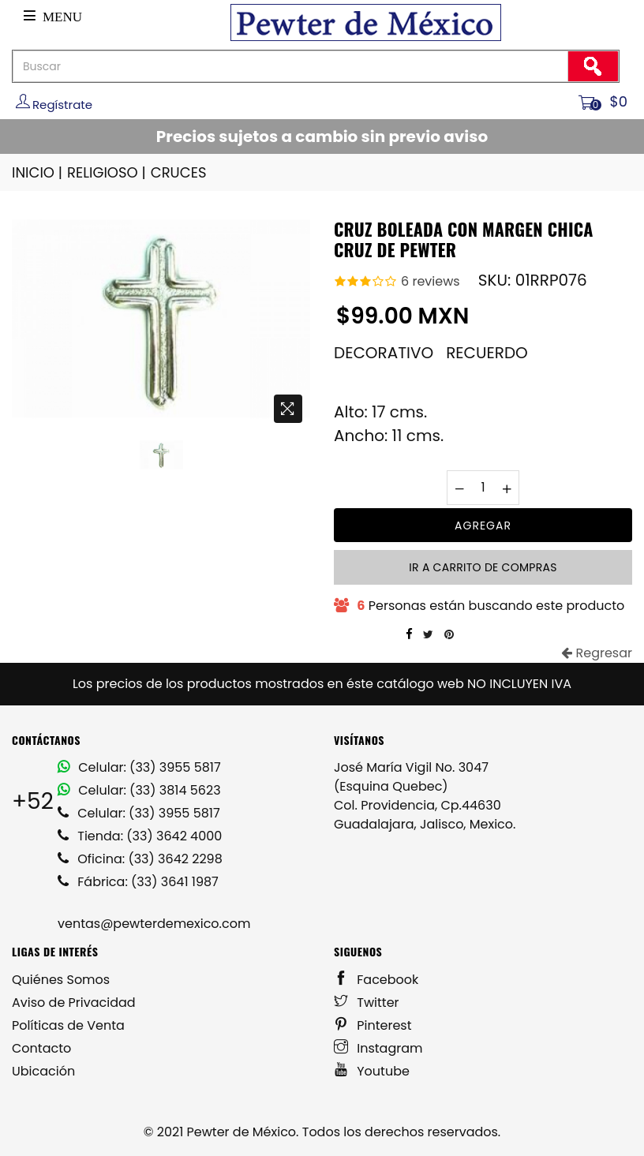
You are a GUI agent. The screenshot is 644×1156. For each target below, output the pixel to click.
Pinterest (373, 1025)
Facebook (376, 980)
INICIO (38, 172)
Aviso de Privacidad (74, 1002)
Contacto (41, 1048)
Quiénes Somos (61, 980)
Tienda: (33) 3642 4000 (140, 836)
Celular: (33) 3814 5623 (139, 790)
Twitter (366, 1002)
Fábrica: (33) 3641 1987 (138, 882)
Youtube (372, 1071)
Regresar (596, 653)
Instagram (378, 1048)
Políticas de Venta (68, 1025)
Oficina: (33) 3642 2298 (140, 859)
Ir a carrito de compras (482, 567)
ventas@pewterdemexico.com (154, 924)
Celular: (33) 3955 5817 (139, 767)
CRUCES (179, 172)
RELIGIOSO (107, 172)
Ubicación (43, 1071)
